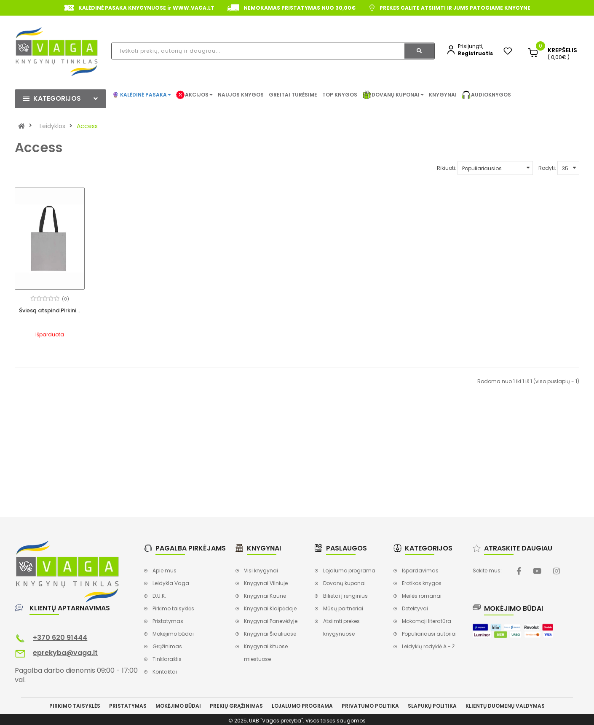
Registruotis (475, 53)
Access (87, 126)
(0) (65, 299)
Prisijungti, (470, 46)
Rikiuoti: (446, 168)
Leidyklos (52, 126)
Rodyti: (547, 168)
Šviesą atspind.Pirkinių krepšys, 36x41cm (74, 310)
